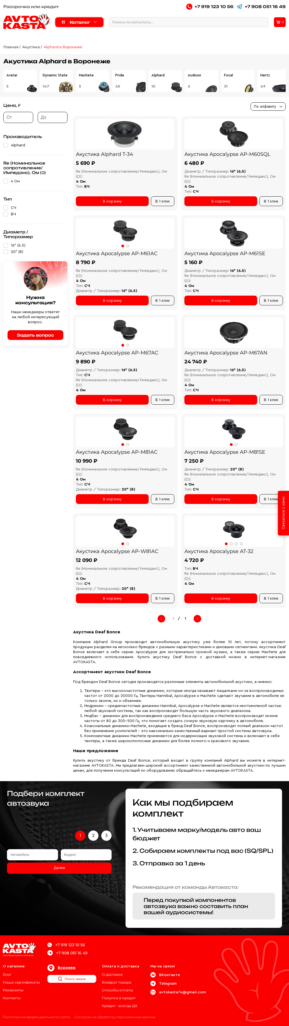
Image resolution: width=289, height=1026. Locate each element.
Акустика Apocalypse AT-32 (218, 551)
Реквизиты (13, 990)
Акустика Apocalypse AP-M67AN (226, 353)
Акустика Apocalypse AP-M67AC (117, 353)
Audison (194, 75)
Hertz (265, 75)
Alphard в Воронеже (63, 47)
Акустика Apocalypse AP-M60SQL (227, 154)
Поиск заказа (72, 978)
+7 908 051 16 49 (261, 6)
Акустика (31, 47)
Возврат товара (116, 982)
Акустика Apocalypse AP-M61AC (117, 253)
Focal (228, 75)
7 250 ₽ (194, 461)
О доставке (112, 974)
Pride (119, 75)
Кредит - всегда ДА (120, 1005)
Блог (7, 974)
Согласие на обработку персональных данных (114, 1017)
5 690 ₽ (85, 163)
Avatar (12, 75)
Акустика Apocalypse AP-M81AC (117, 452)
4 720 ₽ (194, 560)
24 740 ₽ (195, 362)
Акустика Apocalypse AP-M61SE (224, 253)
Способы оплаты (117, 990)
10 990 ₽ (86, 461)
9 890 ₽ (85, 362)
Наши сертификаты (21, 982)
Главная (10, 47)
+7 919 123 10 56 (209, 6)
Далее (59, 868)
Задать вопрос (35, 335)
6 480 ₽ (194, 163)
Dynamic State (55, 75)
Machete (86, 75)
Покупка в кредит (119, 998)
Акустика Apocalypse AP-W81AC (117, 551)
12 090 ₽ (86, 560)
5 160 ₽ (193, 262)
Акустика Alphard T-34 (104, 154)
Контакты (12, 998)
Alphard (158, 75)
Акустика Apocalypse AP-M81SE (224, 452)
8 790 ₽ (85, 262)
